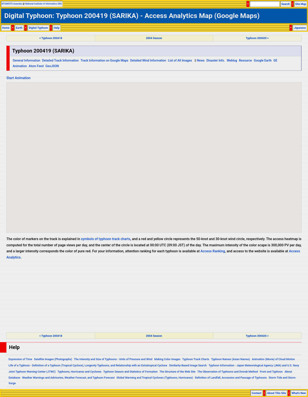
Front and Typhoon (271, 371)
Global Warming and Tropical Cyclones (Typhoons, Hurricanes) (155, 377)
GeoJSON (52, 66)
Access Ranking (212, 251)
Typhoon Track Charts (195, 359)
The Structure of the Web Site (178, 371)
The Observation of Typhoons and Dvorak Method (227, 371)
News (201, 60)
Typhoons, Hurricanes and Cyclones (80, 371)
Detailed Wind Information (148, 60)
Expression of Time (20, 359)
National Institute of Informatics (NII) (43, 3)
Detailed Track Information (60, 60)
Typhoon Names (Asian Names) (230, 359)
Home (5, 27)
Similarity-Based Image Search (188, 365)
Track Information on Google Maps (104, 60)
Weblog (232, 60)
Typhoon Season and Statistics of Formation (130, 371)
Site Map (300, 4)
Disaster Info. (215, 60)
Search (285, 4)
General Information (26, 60)
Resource (245, 60)
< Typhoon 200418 (50, 38)
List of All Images (180, 60)
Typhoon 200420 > (257, 38)
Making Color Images (167, 359)
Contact (256, 393)
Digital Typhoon (38, 27)
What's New (299, 393)
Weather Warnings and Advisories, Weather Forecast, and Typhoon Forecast (68, 377)
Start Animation (18, 78)
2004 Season (154, 38)
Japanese (300, 27)
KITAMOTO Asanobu (12, 3)
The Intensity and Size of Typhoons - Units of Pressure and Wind (113, 359)
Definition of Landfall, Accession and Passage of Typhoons (231, 377)
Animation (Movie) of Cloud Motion (273, 359)
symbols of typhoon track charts (105, 239)
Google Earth (263, 60)
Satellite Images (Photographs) (53, 359)
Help (57, 27)
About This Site (276, 393)
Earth (19, 27)
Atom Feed (36, 66)
